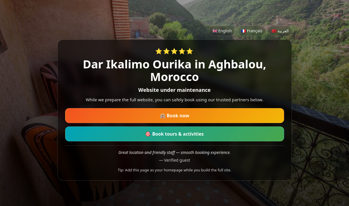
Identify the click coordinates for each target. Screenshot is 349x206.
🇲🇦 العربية (280, 30)
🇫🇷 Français (251, 30)
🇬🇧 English (222, 30)
